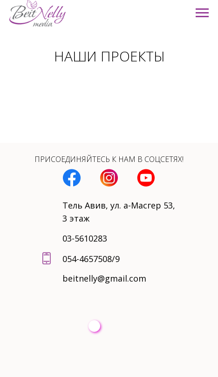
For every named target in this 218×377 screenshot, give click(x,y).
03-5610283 (84, 238)
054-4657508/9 (91, 258)
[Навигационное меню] (202, 13)
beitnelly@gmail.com (104, 278)
